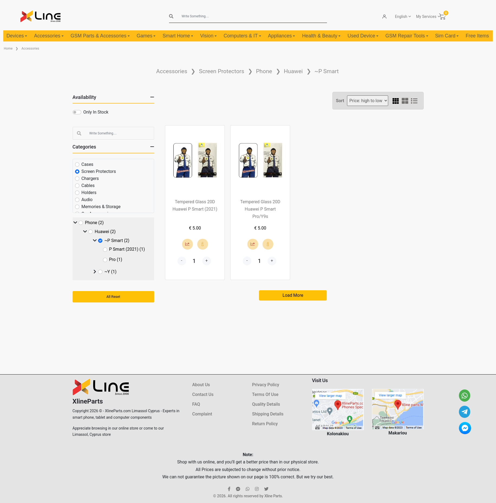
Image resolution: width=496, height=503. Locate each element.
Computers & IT (242, 35)
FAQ (196, 404)
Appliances (281, 35)
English (401, 16)
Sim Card (447, 35)
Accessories (49, 35)
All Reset (113, 297)
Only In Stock (96, 112)
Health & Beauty (321, 35)
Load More (293, 295)
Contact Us (203, 394)
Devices (17, 35)
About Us (201, 384)
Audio (87, 199)
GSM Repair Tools (406, 35)
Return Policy (265, 423)
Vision (208, 35)
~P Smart (327, 71)
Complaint (202, 414)
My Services (426, 16)
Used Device (363, 35)
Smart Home (178, 35)
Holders (89, 192)
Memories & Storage (101, 206)
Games (146, 35)
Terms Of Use (265, 394)
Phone (264, 71)
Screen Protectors (221, 71)
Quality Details (266, 404)
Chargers (90, 178)
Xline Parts (273, 496)
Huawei (293, 71)
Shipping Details (268, 414)
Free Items (477, 35)
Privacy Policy (265, 384)
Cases (87, 164)
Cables (88, 185)
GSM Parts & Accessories (100, 35)
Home (8, 48)
